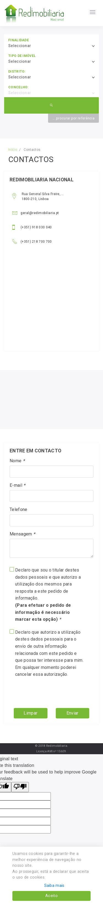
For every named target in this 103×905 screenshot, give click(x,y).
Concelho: (18, 87)
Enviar (72, 713)
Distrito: (17, 71)
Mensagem (22, 534)
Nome (17, 460)
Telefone (18, 509)
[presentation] (44, 691)
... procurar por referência (73, 118)
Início (12, 150)
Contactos (32, 150)
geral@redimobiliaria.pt (35, 212)
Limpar (30, 713)
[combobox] (53, 46)
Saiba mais (54, 885)
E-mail (17, 485)
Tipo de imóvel (22, 56)
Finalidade (18, 40)
